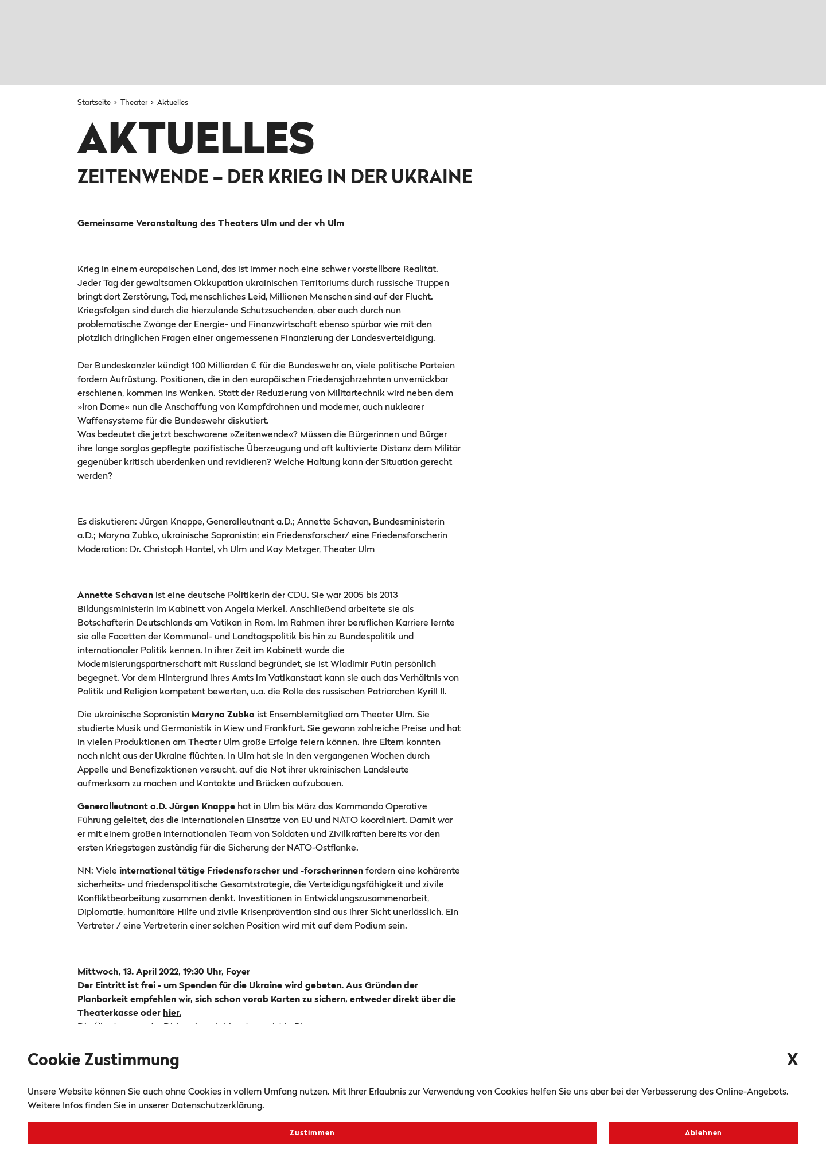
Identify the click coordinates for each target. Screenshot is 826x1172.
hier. (172, 1013)
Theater (134, 103)
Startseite (94, 103)
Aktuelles (172, 103)
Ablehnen (703, 1133)
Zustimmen (312, 1133)
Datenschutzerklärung (216, 1106)
